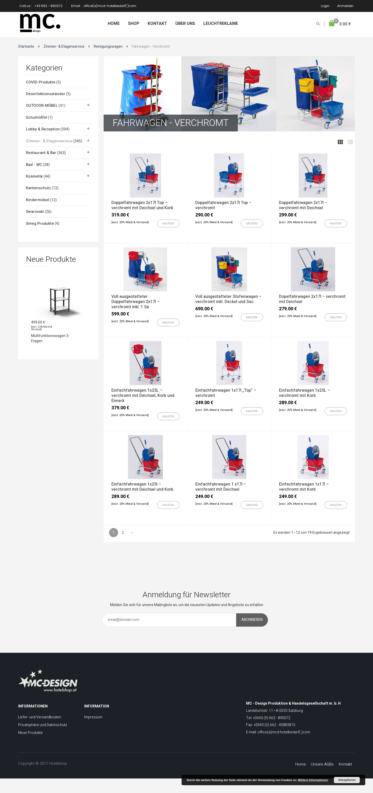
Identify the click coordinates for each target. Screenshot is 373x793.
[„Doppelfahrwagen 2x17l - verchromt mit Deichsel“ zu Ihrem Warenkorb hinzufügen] (336, 223)
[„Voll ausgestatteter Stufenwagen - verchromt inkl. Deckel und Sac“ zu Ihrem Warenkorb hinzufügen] (252, 317)
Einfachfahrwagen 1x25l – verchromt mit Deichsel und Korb (142, 487)
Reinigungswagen (108, 46)
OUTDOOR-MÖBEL (42, 105)
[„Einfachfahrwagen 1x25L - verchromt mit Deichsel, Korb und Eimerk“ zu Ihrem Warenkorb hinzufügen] (168, 416)
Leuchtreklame (220, 23)
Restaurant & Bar (41, 153)
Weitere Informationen (313, 780)
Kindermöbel (37, 200)
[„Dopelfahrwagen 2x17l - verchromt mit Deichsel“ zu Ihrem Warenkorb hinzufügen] (336, 317)
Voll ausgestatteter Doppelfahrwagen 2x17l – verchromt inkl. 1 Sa (135, 301)
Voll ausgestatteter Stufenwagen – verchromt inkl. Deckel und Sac (228, 299)
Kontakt (157, 23)
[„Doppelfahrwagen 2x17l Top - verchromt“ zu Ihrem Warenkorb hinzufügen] (252, 223)
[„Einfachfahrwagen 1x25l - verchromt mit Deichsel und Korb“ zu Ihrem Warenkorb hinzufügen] (168, 505)
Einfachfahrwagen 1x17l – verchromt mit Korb (304, 487)
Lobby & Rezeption (43, 129)
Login (325, 6)
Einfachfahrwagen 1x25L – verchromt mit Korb (304, 393)
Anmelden (345, 6)
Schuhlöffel (36, 117)
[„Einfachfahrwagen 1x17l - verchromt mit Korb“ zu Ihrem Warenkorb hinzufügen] (336, 505)
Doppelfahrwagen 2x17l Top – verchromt (223, 205)
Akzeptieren (347, 780)
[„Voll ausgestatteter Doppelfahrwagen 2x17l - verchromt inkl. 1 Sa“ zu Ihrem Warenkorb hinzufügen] (168, 322)
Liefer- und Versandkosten (39, 717)
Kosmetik (34, 176)
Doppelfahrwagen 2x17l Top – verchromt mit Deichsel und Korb (142, 205)
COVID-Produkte (40, 82)
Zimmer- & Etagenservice (64, 46)
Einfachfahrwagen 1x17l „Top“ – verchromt (225, 393)
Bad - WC (34, 164)
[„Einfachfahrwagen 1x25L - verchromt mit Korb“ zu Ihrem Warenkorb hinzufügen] (336, 411)
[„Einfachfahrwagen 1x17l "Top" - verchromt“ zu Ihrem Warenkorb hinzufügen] (252, 411)
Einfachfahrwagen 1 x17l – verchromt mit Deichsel (220, 487)
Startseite (26, 46)
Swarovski (35, 211)
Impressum (93, 717)
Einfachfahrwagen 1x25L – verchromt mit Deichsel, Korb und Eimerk (142, 395)
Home (114, 23)
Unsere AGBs (322, 764)
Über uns (185, 23)
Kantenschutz (38, 188)
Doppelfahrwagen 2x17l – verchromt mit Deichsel (303, 205)
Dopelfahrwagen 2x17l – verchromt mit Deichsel (312, 299)
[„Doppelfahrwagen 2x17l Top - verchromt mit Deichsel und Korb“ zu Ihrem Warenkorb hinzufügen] (168, 223)
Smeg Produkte (40, 223)
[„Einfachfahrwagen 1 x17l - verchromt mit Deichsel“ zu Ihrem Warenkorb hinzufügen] (252, 505)
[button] (340, 24)
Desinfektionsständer (45, 94)
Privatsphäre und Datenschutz (42, 725)
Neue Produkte (30, 732)
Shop (133, 23)
